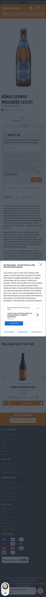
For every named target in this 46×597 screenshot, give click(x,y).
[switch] (37, 315)
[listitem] (23, 308)
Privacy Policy (36, 332)
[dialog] (23, 299)
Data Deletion (10, 332)
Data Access (22, 332)
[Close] (41, 265)
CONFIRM (14, 323)
